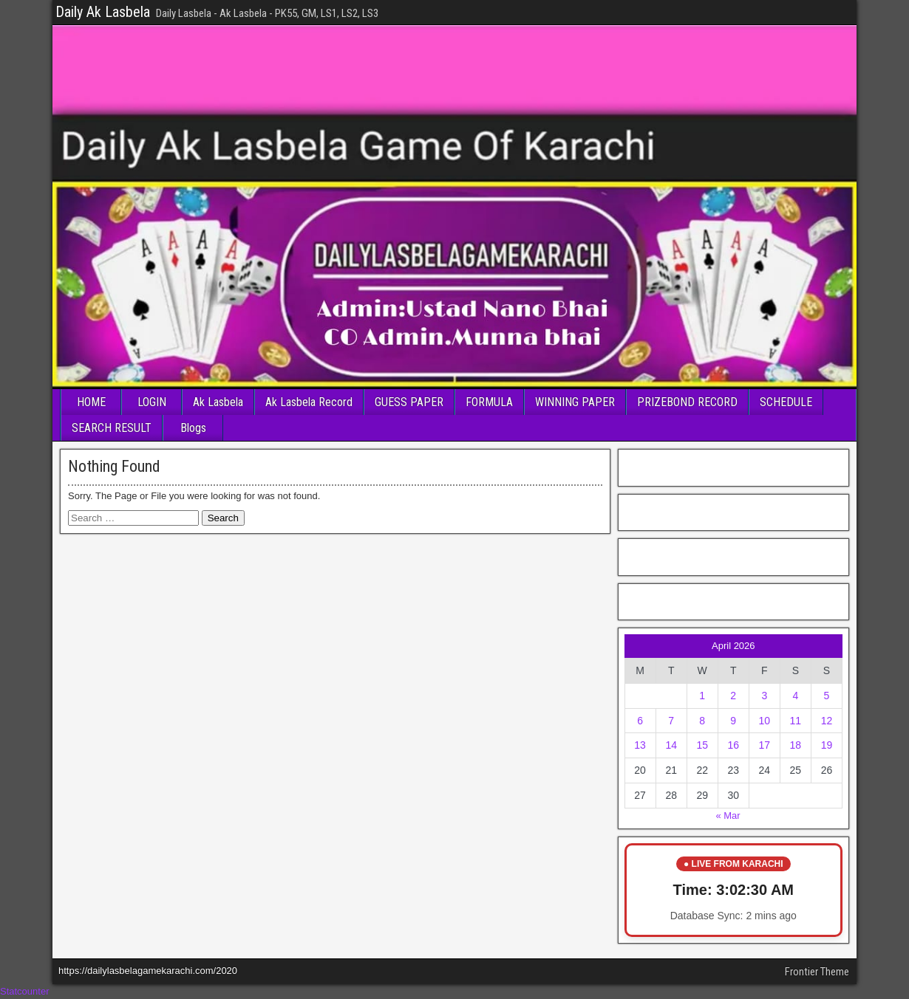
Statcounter (25, 991)
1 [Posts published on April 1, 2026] (702, 695)
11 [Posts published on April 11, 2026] (796, 721)
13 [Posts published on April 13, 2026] (640, 745)
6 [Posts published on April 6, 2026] (640, 721)
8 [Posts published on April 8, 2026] (702, 721)
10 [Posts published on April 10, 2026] (765, 721)
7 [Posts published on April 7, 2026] (671, 721)
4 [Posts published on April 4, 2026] (795, 695)
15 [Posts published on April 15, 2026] (702, 745)
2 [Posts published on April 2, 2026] (733, 695)
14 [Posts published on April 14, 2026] (671, 745)
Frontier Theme (817, 971)
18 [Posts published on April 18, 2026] (796, 745)
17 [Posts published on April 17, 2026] (765, 745)
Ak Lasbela (218, 402)
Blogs (193, 428)
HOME (91, 402)
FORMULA (489, 402)
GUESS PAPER (409, 402)
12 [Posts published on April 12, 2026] (827, 721)
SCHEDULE (786, 402)
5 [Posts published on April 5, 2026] (827, 695)
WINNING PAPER (575, 402)
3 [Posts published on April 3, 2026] (764, 695)
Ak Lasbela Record (309, 402)
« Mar (727, 815)
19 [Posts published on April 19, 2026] (827, 745)
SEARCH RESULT (112, 428)
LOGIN (151, 402)
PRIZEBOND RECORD (687, 402)
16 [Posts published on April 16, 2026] (733, 745)
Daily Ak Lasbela (102, 12)
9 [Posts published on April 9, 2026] (733, 721)
